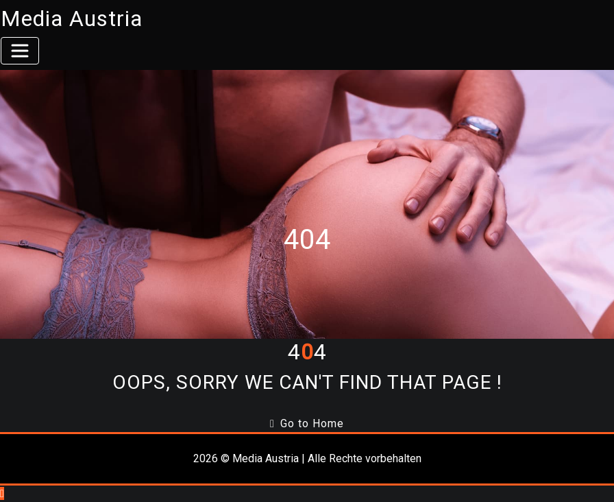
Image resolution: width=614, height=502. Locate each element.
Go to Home (307, 423)
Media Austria (72, 18)
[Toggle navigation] (20, 50)
